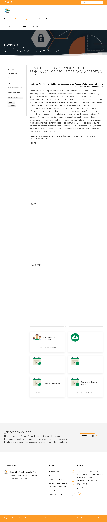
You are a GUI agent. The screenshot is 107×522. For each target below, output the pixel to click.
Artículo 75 (40, 51)
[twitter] (8, 2)
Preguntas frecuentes (56, 494)
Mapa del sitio (53, 490)
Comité (10, 26)
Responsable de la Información (14, 93)
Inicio (6, 19)
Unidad (23, 26)
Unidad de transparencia (57, 487)
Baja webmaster (61, 518)
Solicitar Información (48, 19)
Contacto (36, 26)
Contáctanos (87, 436)
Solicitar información (56, 475)
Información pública (23, 19)
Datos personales (55, 479)
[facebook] (5, 2)
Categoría (11, 84)
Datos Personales (71, 19)
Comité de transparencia (57, 483)
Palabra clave (12, 74)
